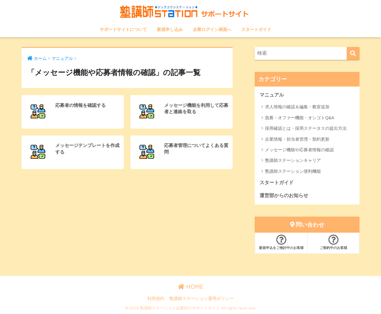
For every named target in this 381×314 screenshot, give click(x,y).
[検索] (353, 53)
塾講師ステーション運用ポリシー (201, 298)
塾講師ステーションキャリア (293, 160)
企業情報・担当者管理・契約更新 (297, 139)
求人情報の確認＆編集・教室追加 (297, 106)
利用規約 (155, 298)
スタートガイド (256, 29)
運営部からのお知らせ (284, 195)
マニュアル (272, 95)
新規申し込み (170, 29)
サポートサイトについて (123, 29)
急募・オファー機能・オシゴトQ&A (299, 117)
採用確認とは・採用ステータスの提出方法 (306, 128)
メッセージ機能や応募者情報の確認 (299, 149)
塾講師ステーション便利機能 (293, 171)
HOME (190, 286)
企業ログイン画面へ (212, 29)
